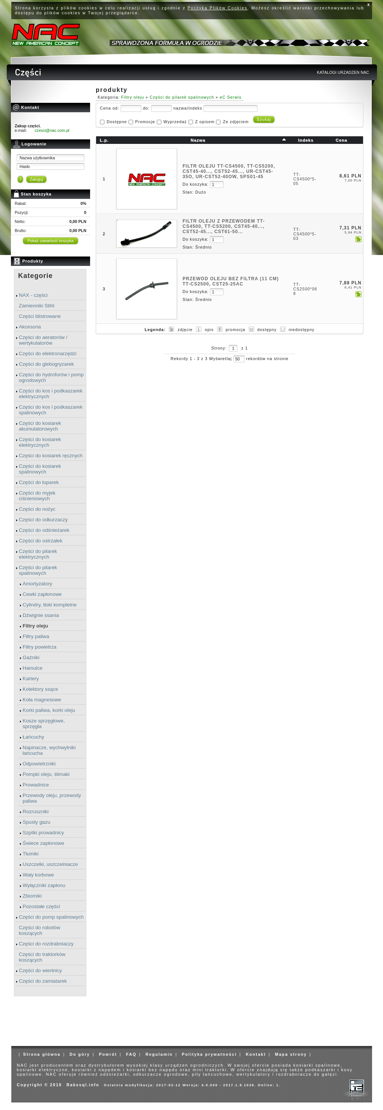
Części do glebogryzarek (46, 364)
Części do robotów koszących (39, 930)
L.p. (104, 140)
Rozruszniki (36, 811)
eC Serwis (231, 97)
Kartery (31, 678)
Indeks (306, 140)
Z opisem (205, 121)
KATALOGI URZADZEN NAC (343, 72)
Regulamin (159, 1054)
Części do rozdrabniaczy (46, 944)
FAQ (131, 1054)
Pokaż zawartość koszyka (50, 240)
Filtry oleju (35, 626)
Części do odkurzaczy (43, 519)
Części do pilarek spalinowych (38, 570)
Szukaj (264, 119)
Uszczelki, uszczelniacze (50, 864)
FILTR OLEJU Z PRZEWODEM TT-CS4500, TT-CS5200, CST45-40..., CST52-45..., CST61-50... (223, 226)
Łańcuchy (33, 737)
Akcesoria (30, 327)
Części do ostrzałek (41, 541)
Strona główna (41, 1054)
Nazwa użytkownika (37, 158)
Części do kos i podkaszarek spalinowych (51, 409)
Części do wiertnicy (40, 970)
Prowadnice (36, 785)
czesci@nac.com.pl (52, 130)
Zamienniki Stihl (36, 305)
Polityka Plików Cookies (218, 8)
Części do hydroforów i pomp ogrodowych (51, 377)
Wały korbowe (38, 875)
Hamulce (33, 668)
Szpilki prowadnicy (43, 832)
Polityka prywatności (209, 1054)
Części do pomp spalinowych (51, 917)
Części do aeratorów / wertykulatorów (43, 340)
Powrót (108, 1054)
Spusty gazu (36, 822)
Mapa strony (291, 1054)
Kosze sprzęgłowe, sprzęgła (44, 723)
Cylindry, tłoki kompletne (50, 605)
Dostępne (117, 121)
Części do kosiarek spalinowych (40, 469)
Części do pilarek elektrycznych (38, 554)
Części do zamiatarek (43, 981)
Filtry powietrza (40, 647)
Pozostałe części (41, 906)
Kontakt (256, 1054)
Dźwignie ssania (41, 615)
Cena (341, 140)
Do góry (79, 1054)
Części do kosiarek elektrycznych (40, 442)
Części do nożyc (37, 509)
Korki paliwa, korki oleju (49, 710)
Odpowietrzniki (39, 763)
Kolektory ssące (40, 689)
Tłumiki (30, 854)
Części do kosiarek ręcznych (51, 455)
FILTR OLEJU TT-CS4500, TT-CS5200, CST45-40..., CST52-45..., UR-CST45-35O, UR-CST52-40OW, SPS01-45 (228, 171)
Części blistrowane (40, 316)
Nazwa (198, 140)
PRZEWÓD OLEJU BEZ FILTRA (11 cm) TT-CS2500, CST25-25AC (230, 281)
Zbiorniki (32, 896)
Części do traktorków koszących (42, 957)
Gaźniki (31, 657)
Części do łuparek (39, 482)
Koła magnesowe (42, 699)
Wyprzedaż (175, 121)
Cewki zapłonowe (42, 594)
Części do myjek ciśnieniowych (37, 495)
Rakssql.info (82, 1085)
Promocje (145, 121)
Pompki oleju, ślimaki (46, 774)
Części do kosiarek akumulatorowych (40, 426)
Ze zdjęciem (235, 121)
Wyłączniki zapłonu (44, 885)
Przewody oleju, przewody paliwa (52, 798)
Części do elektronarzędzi (48, 353)
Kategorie (35, 275)
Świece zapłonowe (43, 843)
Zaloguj (36, 179)
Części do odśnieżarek (44, 530)
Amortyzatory (37, 583)
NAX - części (33, 295)
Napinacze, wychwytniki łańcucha (49, 750)
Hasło (25, 166)
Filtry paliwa (36, 636)
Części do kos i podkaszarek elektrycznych (51, 393)
